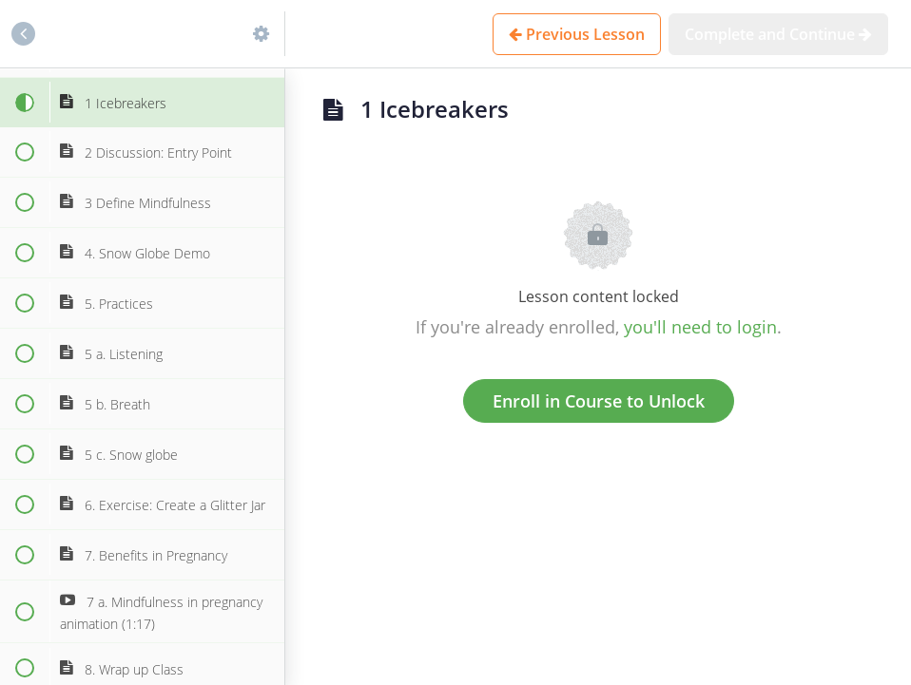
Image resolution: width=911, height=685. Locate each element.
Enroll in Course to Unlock (599, 401)
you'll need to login (700, 326)
